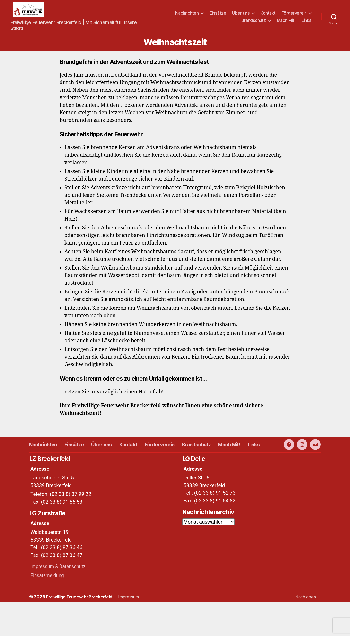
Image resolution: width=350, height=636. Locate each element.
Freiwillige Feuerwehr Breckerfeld (81, 630)
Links (306, 24)
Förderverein (294, 16)
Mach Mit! (286, 24)
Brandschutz (253, 24)
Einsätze (218, 16)
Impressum (133, 630)
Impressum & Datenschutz (60, 600)
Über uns (241, 16)
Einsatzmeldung (48, 609)
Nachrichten (187, 16)
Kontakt (268, 16)
